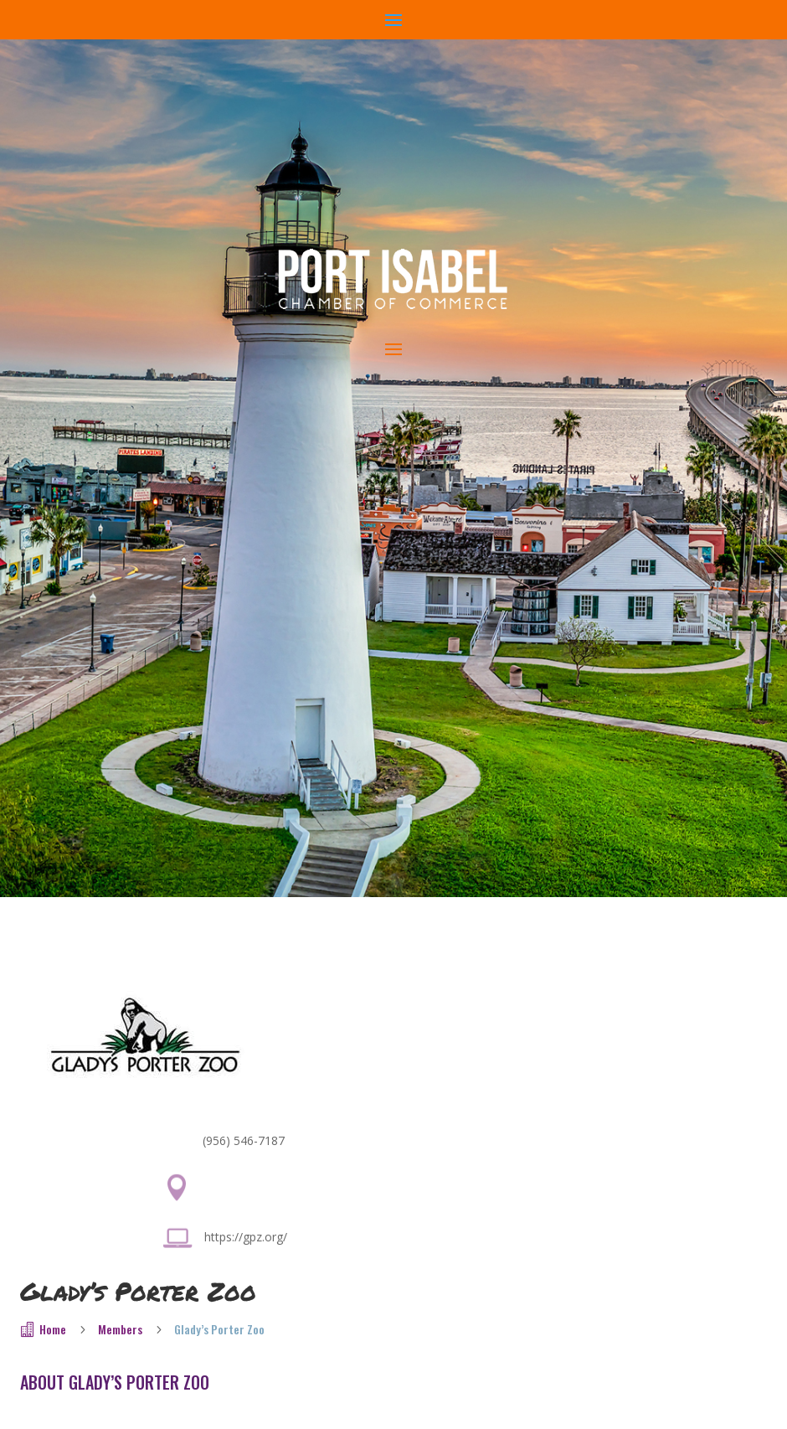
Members (120, 1329)
